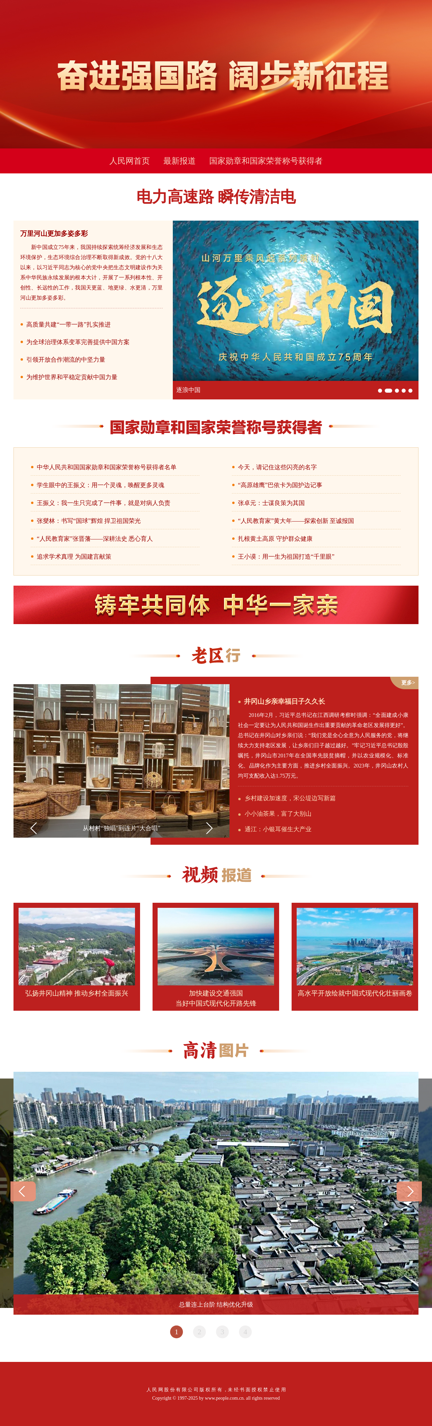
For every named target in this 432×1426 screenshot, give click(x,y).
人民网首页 (129, 161)
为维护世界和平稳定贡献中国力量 (71, 377)
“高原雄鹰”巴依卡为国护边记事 (280, 485)
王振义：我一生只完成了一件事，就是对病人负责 (103, 503)
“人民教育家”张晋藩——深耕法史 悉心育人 (95, 538)
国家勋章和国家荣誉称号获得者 (266, 161)
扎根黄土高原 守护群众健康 (275, 538)
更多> (408, 683)
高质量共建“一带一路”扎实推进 (68, 324)
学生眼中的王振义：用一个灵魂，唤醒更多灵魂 (100, 485)
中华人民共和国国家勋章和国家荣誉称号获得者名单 (107, 467)
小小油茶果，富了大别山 (278, 813)
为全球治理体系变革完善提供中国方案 (78, 342)
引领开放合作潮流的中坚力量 (65, 359)
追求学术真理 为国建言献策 (74, 556)
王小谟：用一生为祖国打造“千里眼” (286, 556)
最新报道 (179, 161)
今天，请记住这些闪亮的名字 (277, 467)
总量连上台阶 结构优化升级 (216, 1304)
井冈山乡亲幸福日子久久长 (284, 701)
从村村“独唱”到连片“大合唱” (121, 828)
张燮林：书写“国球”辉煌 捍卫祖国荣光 (89, 521)
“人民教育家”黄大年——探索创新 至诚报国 (296, 521)
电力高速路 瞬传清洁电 (216, 196)
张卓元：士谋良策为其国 (271, 503)
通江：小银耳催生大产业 (278, 829)
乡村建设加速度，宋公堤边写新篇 (290, 798)
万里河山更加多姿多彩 (54, 233)
